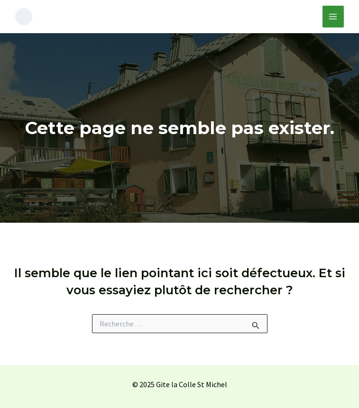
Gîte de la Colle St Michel (114, 16)
